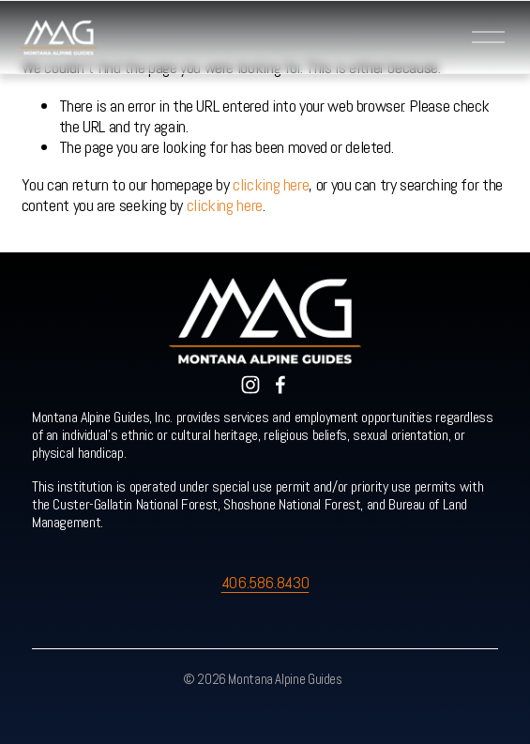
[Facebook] (280, 384)
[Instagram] (250, 384)
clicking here (271, 184)
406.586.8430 (265, 582)
